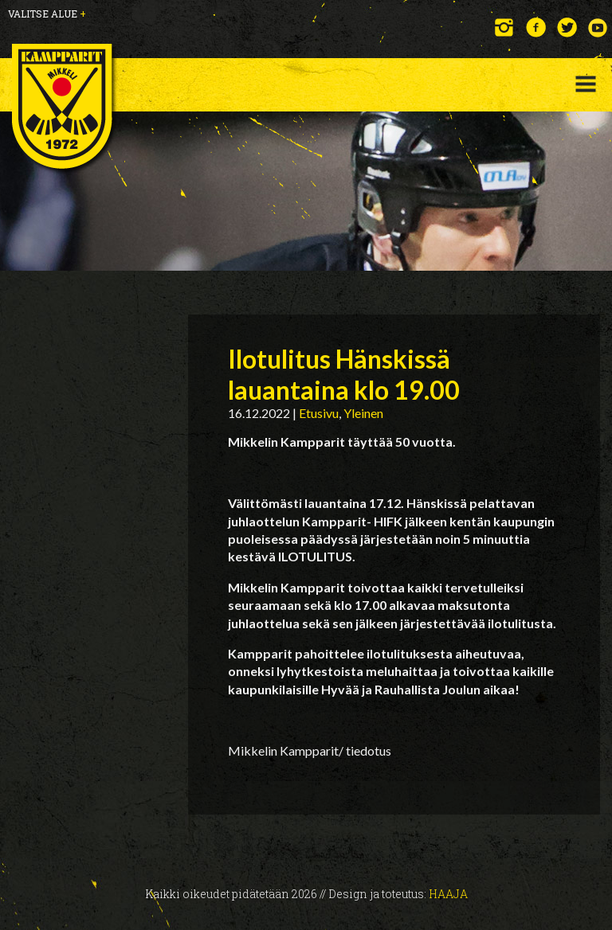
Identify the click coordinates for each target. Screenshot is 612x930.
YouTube (598, 27)
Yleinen (363, 412)
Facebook (536, 27)
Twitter (567, 27)
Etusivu (319, 412)
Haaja (448, 893)
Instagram (505, 27)
